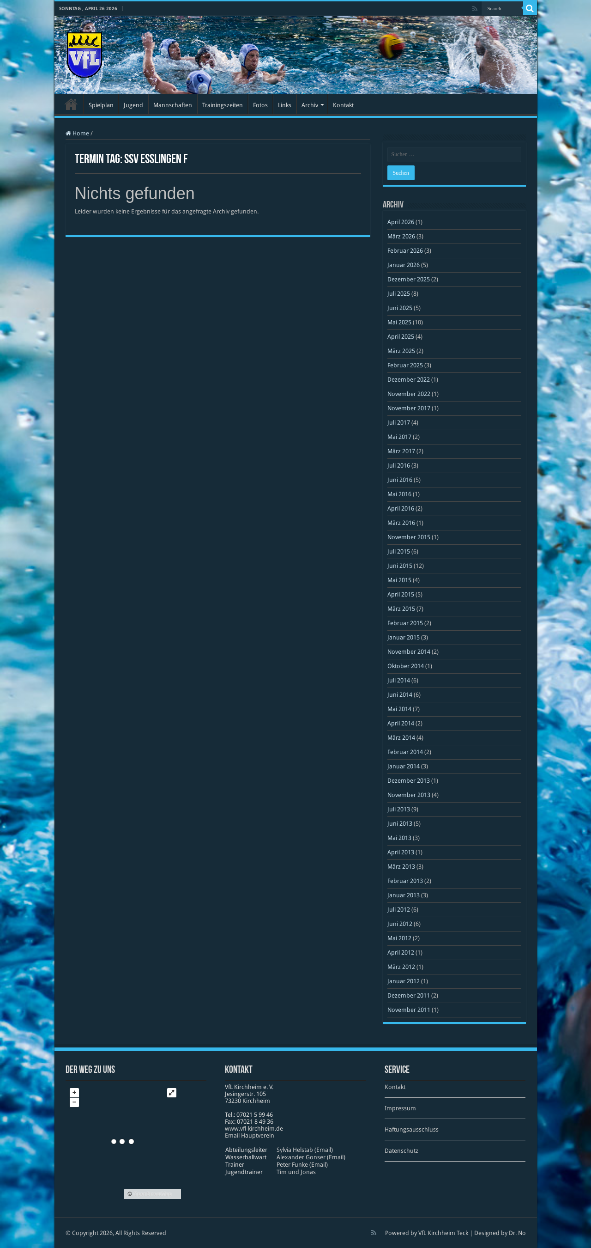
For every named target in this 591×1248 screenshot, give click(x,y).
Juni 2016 (399, 479)
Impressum (400, 1108)
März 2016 (401, 522)
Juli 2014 (398, 680)
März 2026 (401, 236)
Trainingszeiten (222, 105)
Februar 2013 (405, 880)
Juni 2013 (399, 823)
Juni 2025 (399, 307)
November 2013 (408, 794)
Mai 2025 (399, 322)
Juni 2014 (399, 694)
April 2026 (400, 222)
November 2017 (408, 408)
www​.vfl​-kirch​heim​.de (254, 1128)
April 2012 (400, 952)
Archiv (310, 105)
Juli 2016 (398, 465)
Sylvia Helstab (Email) (305, 1149)
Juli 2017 (398, 422)
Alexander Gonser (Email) (311, 1157)
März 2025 (401, 350)
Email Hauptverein (249, 1135)
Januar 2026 (403, 265)
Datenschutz (401, 1150)
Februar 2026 (405, 250)
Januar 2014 (403, 766)
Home (77, 133)
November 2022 (408, 393)
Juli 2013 (398, 809)
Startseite (71, 104)
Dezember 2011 (408, 995)
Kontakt (343, 105)
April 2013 (400, 852)
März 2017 (401, 451)
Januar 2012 (403, 981)
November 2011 (408, 1009)
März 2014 (401, 737)
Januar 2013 (403, 895)
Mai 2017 (399, 436)
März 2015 (401, 608)
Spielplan (101, 105)
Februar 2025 (405, 365)
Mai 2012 (399, 938)
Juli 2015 (398, 551)
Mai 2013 (399, 837)
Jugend (133, 105)
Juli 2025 (398, 293)
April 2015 (400, 594)
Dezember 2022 (408, 379)
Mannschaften (172, 105)
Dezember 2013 (408, 780)
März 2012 (401, 966)
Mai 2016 (399, 494)
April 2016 (400, 508)
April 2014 (400, 723)
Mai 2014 (399, 709)
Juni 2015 (399, 565)
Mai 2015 (399, 580)
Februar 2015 (405, 623)
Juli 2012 (398, 909)
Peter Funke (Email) (302, 1164)
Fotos (260, 105)
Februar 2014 (405, 752)
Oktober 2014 (405, 666)
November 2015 (408, 537)
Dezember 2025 (408, 279)
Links (284, 105)
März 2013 (401, 866)
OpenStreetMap (152, 1194)
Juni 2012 (399, 923)
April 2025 (400, 336)
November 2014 (408, 651)
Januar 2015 (403, 637)
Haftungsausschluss (412, 1129)
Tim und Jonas (296, 1172)
